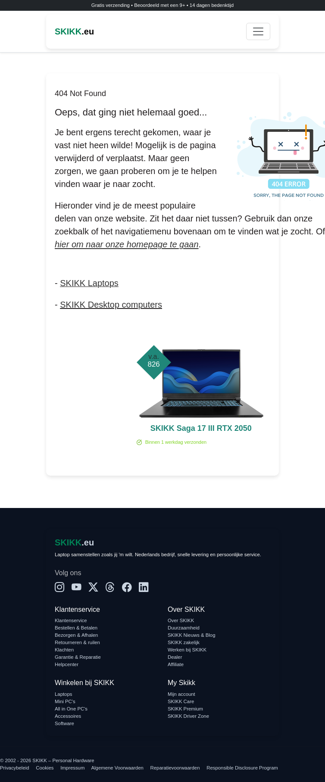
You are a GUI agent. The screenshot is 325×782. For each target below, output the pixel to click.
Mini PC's (65, 701)
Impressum (72, 767)
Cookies (44, 767)
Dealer (175, 657)
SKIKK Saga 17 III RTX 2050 (201, 428)
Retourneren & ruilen (77, 642)
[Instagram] (60, 587)
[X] (93, 587)
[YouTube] (76, 587)
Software (64, 723)
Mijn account (181, 694)
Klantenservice (71, 620)
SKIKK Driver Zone (188, 716)
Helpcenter (66, 664)
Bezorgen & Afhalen (76, 635)
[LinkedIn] (144, 587)
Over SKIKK (181, 620)
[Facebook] (127, 587)
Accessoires (68, 716)
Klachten (64, 649)
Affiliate (176, 664)
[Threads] (110, 587)
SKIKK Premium (185, 708)
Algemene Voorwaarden (117, 767)
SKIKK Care (181, 701)
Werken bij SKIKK (187, 649)
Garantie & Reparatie (78, 657)
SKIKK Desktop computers (111, 304)
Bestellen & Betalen (76, 627)
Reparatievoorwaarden (175, 767)
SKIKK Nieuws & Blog (192, 635)
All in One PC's (71, 708)
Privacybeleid (14, 767)
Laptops (63, 694)
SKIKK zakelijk (184, 642)
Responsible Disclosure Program (242, 767)
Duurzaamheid (184, 627)
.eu (74, 31)
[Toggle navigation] (258, 31)
